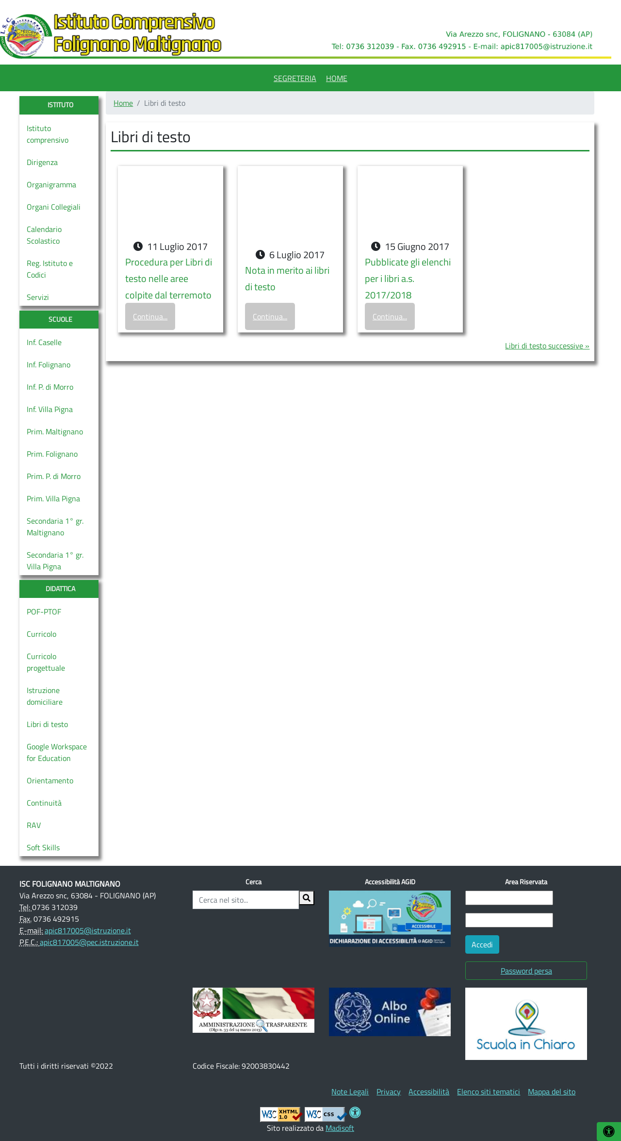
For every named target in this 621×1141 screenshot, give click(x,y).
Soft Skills (43, 847)
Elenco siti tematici (488, 1091)
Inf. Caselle (44, 342)
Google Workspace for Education (57, 752)
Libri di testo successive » (547, 345)
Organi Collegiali (54, 207)
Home (336, 78)
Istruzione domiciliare (45, 696)
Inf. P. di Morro (50, 387)
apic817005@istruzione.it (88, 930)
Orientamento (50, 780)
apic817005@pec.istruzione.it (89, 942)
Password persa (526, 970)
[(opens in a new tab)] (253, 1009)
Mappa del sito (551, 1091)
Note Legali (350, 1091)
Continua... (150, 316)
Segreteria (295, 78)
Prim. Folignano (52, 454)
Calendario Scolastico (44, 235)
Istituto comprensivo (47, 134)
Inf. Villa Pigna (50, 409)
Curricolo (41, 634)
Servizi (38, 297)
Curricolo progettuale (46, 662)
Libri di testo (47, 724)
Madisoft (340, 1128)
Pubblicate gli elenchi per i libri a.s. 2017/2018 (408, 278)
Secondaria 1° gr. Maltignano (55, 526)
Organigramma (51, 184)
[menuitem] (295, 76)
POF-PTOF (44, 611)
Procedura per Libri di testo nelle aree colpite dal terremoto (168, 278)
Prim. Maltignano (55, 431)
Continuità (44, 803)
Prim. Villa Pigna (53, 498)
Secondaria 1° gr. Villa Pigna (55, 560)
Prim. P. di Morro (54, 476)
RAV (34, 825)
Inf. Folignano (48, 364)
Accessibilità (429, 1091)
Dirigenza (42, 162)
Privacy (388, 1091)
